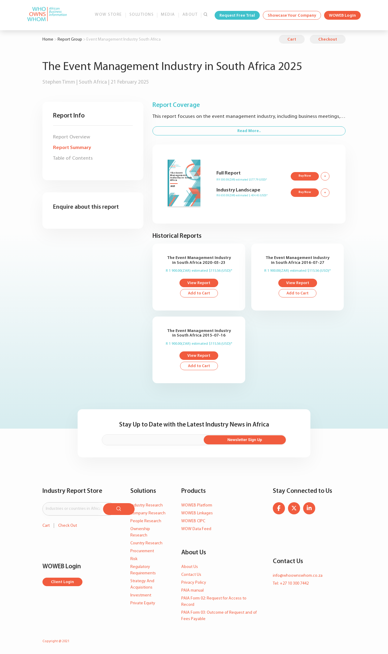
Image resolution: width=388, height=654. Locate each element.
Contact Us (191, 575)
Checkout (327, 39)
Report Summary (72, 147)
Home (47, 39)
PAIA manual (192, 591)
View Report (199, 283)
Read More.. (249, 131)
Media (168, 14)
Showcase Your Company (292, 15)
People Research (145, 522)
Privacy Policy (193, 583)
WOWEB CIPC (193, 522)
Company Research (148, 514)
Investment (140, 596)
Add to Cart (199, 294)
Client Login (63, 581)
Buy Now (304, 175)
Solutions (141, 14)
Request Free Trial (237, 15)
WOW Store (108, 14)
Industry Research (146, 506)
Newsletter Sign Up (257, 440)
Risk (133, 559)
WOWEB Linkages (197, 514)
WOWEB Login (342, 15)
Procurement (142, 551)
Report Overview (71, 137)
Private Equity (142, 604)
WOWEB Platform (196, 506)
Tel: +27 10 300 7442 (291, 584)
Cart (291, 39)
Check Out (67, 525)
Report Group (70, 39)
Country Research (146, 544)
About (190, 14)
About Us (189, 567)
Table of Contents (73, 158)
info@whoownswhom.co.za (298, 576)
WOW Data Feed (196, 529)
